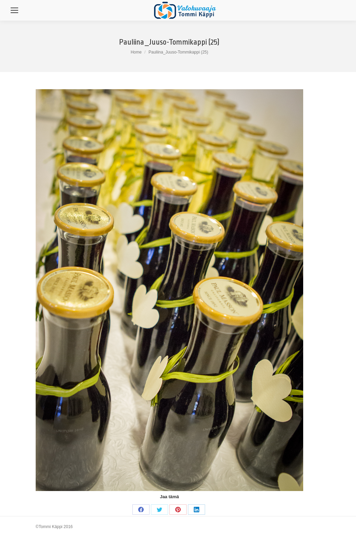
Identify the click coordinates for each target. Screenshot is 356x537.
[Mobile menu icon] (14, 10)
